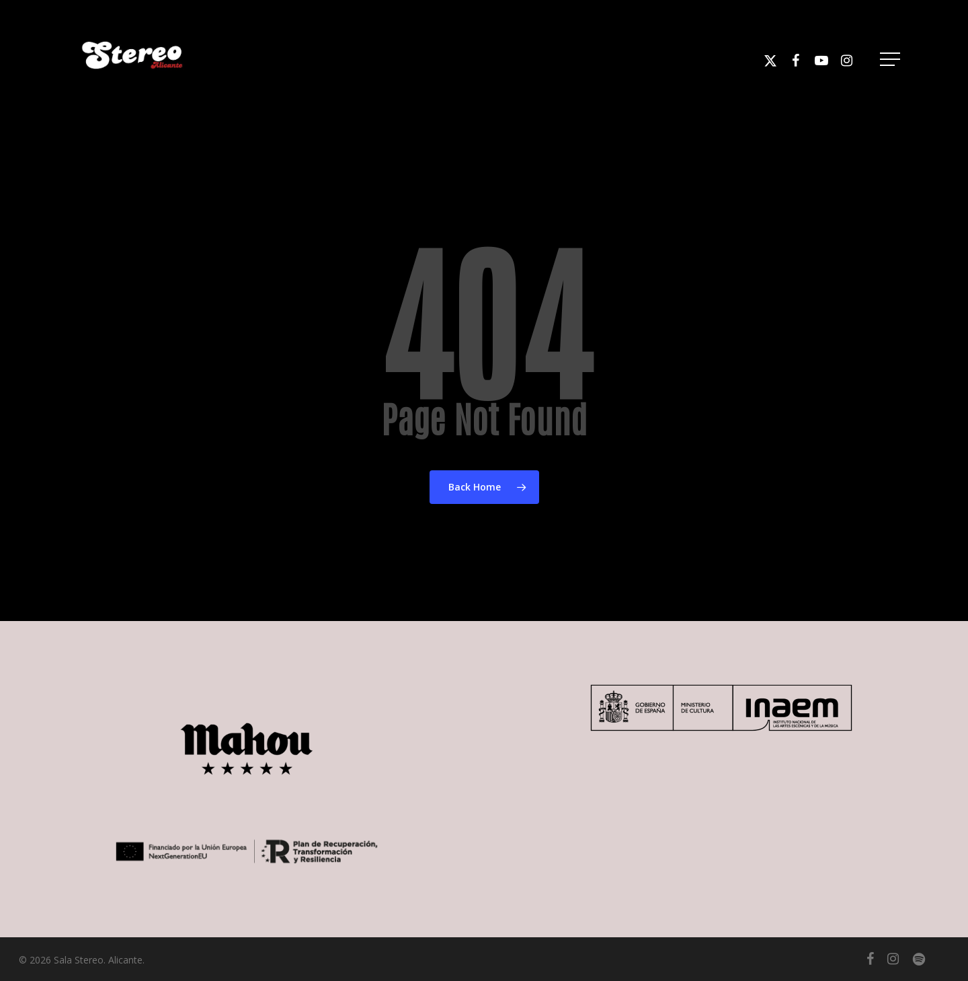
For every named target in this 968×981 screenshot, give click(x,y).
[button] (891, 59)
